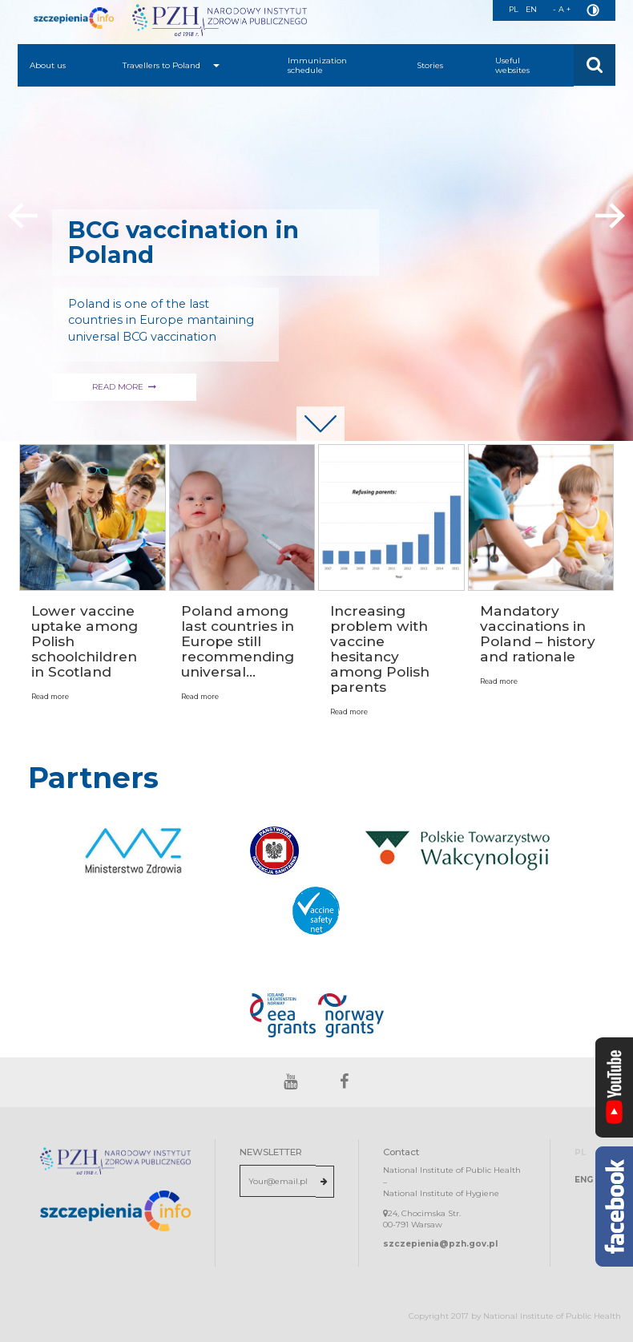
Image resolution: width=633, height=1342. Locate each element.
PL (512, 9)
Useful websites (512, 65)
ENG (584, 1179)
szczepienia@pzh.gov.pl (440, 1244)
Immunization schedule (317, 65)
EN (531, 9)
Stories (430, 65)
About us (48, 65)
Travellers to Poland (171, 65)
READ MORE (340, 387)
